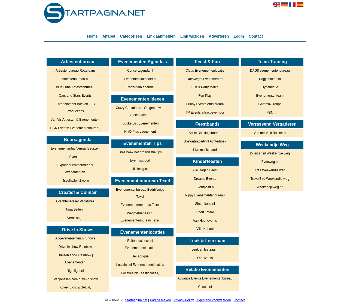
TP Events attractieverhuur (205, 112)
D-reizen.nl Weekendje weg (270, 153)
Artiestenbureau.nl (75, 79)
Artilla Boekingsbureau (205, 133)
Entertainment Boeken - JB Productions (75, 107)
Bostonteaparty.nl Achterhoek (205, 141)
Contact (256, 36)
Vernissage (75, 218)
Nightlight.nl (75, 271)
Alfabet (108, 36)
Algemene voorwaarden (213, 300)
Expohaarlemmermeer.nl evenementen (75, 168)
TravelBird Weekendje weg (269, 179)
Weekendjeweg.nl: (270, 187)
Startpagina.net (136, 300)
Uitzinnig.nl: (140, 169)
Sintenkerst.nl (205, 204)
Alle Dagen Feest (205, 170)
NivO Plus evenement (140, 131)
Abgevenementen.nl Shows (75, 238)
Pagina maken (160, 300)
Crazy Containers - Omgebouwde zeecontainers (140, 111)
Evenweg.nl (269, 162)
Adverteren (219, 36)
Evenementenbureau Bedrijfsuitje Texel (140, 193)
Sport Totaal (205, 212)
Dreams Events (205, 179)
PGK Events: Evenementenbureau (75, 128)
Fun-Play (205, 96)
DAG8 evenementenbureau (270, 70)
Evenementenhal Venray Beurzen (75, 148)
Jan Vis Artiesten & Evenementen (75, 119)
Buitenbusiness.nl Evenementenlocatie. (140, 244)
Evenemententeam (270, 96)
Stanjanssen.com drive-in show (75, 279)
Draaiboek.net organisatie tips (140, 152)
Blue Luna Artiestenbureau (75, 87)
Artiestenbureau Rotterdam (75, 70)
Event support (140, 160)
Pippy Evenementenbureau (205, 195)
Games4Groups (269, 104)
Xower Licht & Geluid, (75, 287)
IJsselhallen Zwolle (75, 181)
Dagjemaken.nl (270, 79)
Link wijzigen (192, 36)
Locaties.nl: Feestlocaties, (140, 273)
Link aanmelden (161, 36)
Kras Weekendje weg (269, 170)
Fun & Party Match (204, 87)
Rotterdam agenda (140, 87)
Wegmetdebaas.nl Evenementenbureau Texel (140, 216)
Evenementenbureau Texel (140, 205)
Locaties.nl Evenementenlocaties (140, 265)
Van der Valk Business (270, 133)
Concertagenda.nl (140, 70)
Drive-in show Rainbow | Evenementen (75, 258)
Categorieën (131, 36)
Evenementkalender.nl (140, 79)
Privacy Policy (184, 300)
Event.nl (75, 157)
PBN (269, 112)
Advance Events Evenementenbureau (205, 278)
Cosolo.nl (205, 287)
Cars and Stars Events (75, 96)
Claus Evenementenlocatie (204, 70)
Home (92, 36)
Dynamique (269, 87)
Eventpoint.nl (205, 187)
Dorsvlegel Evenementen (205, 79)
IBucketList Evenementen (140, 123)
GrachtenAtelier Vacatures (75, 201)
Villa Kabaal (205, 229)
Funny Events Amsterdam (205, 104)
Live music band (205, 150)
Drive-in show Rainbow (75, 247)
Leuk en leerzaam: (204, 249)
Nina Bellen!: (75, 209)
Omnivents (205, 258)
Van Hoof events (205, 221)
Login (239, 36)
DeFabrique (140, 256)
